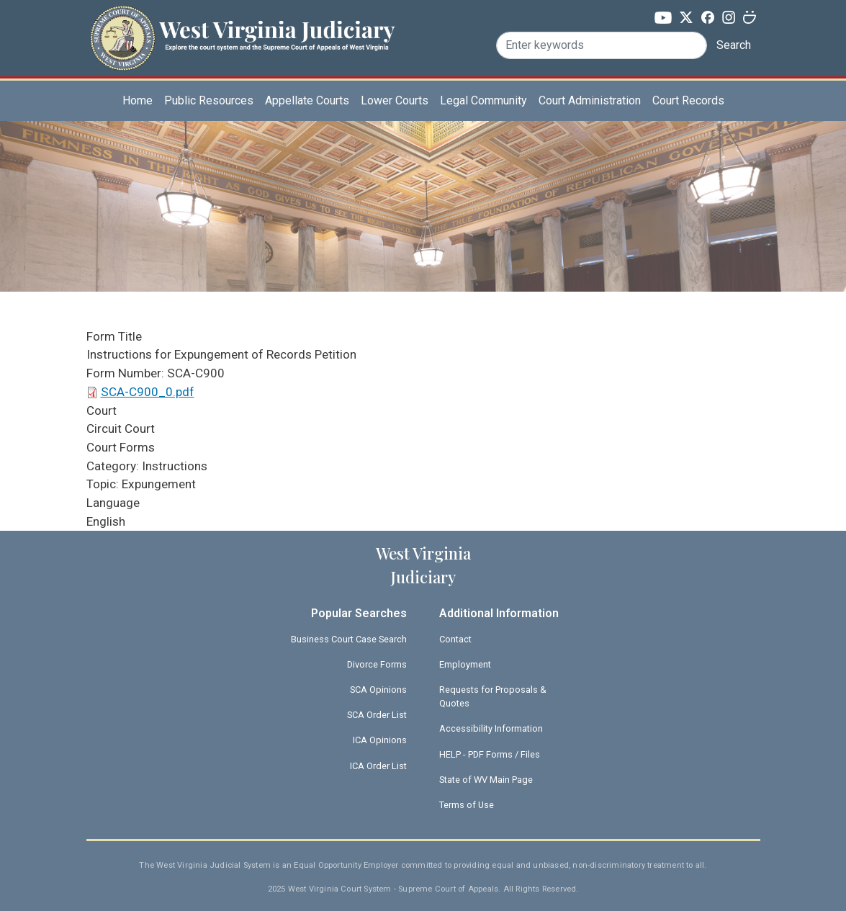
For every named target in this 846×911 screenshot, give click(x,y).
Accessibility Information (491, 728)
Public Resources (208, 100)
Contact (455, 639)
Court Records (688, 100)
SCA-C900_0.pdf (147, 392)
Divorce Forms (377, 664)
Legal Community (483, 100)
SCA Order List (377, 714)
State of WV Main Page (486, 779)
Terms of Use (466, 804)
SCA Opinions (378, 689)
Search (733, 45)
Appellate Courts (307, 100)
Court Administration (590, 100)
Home (137, 100)
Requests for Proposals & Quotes (492, 696)
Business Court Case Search (349, 639)
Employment (465, 664)
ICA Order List (378, 765)
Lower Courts (394, 100)
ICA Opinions (380, 740)
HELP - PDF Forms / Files (489, 754)
